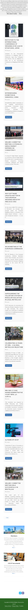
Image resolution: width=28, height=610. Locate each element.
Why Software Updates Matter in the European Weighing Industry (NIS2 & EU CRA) (12, 197)
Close (20, 13)
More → (14, 547)
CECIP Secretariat (14, 563)
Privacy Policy (15, 606)
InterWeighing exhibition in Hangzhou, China (11, 95)
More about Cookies (12, 13)
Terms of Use (8, 606)
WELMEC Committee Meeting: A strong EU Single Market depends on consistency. (13, 146)
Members (14, 536)
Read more (8, 68)
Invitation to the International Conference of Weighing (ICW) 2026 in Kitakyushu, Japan (13, 44)
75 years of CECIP (12, 440)
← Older (7, 517)
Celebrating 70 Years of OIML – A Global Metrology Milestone (14, 345)
